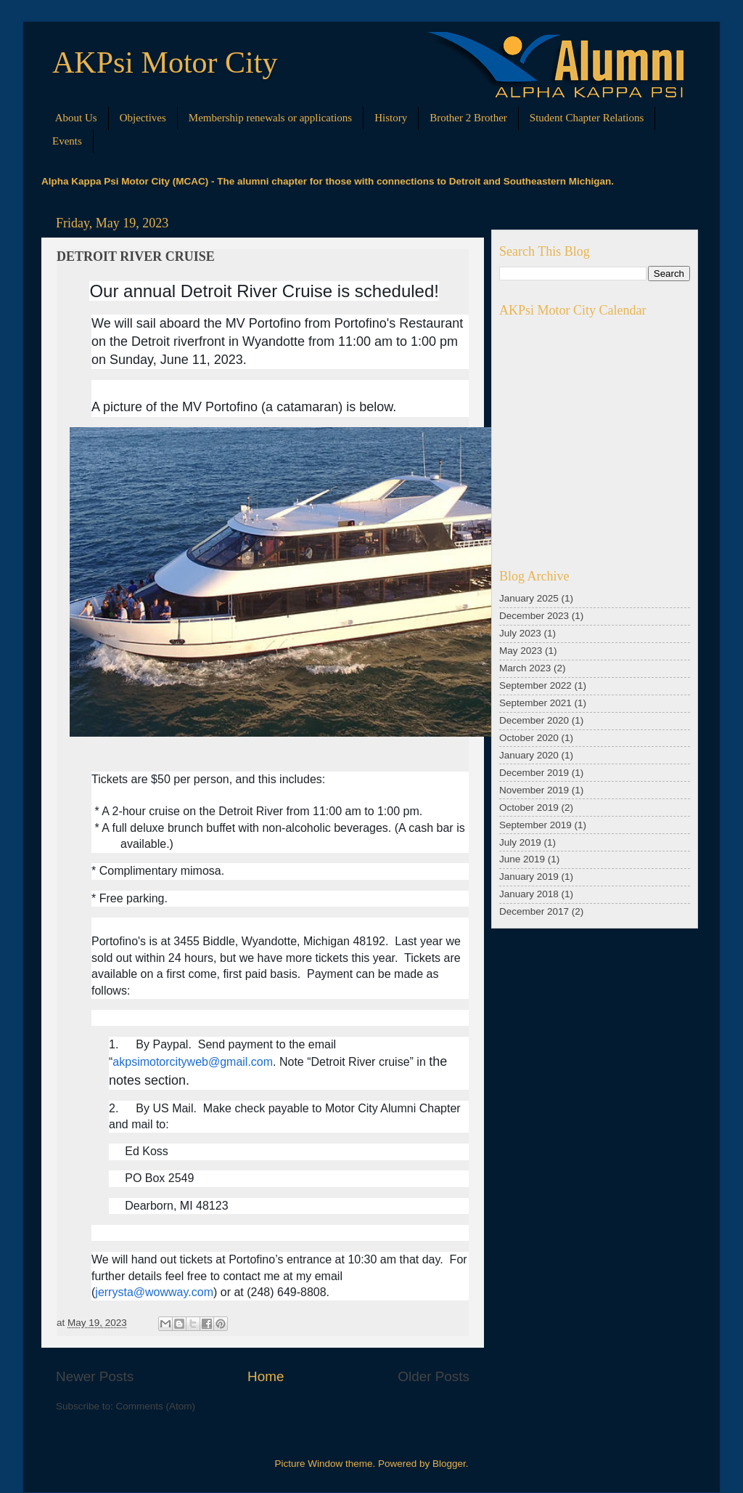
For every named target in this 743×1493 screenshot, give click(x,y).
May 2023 (520, 650)
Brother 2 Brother (468, 118)
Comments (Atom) (156, 1406)
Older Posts (433, 1376)
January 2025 (529, 598)
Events (67, 141)
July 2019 (520, 842)
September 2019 (535, 825)
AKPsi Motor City (164, 62)
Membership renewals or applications (270, 118)
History (390, 118)
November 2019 (534, 790)
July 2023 (520, 633)
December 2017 (534, 911)
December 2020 (534, 720)
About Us (76, 118)
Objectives (143, 118)
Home (265, 1376)
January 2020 (529, 755)
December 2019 (534, 772)
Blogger (449, 1463)
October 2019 (529, 807)
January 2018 (529, 894)
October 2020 (529, 737)
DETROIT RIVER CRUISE (136, 256)
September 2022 (535, 685)
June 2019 (522, 859)
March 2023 (525, 668)
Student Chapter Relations (587, 118)
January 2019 (529, 876)
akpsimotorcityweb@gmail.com (192, 1062)
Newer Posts (95, 1376)
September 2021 (535, 702)
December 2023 (534, 615)
